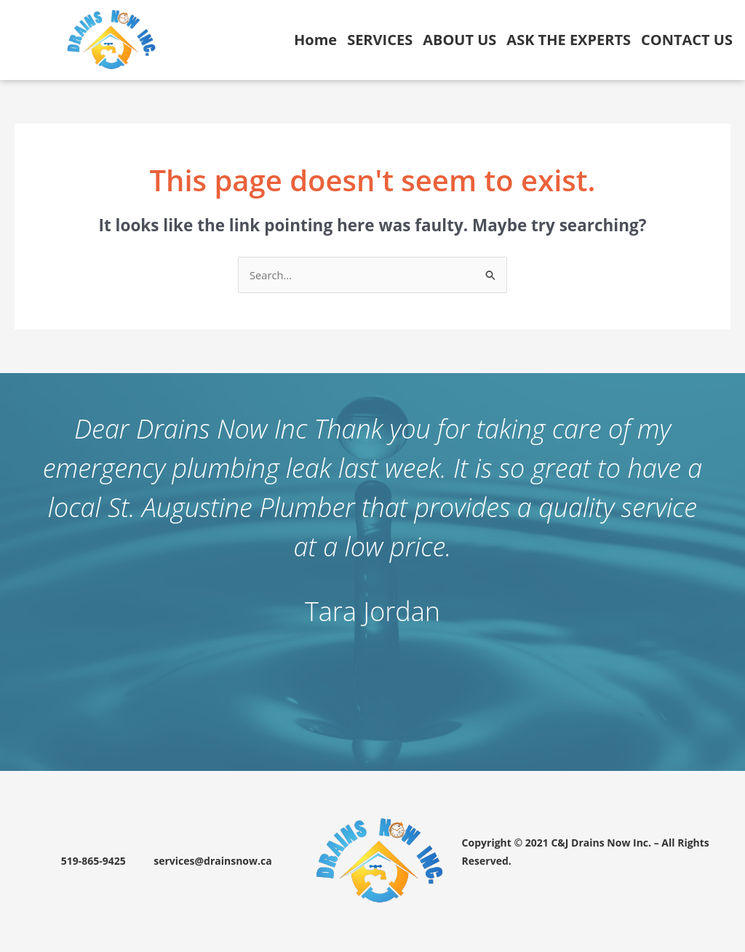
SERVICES (380, 39)
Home (315, 39)
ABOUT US (459, 39)
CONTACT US (687, 39)
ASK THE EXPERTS (568, 39)
